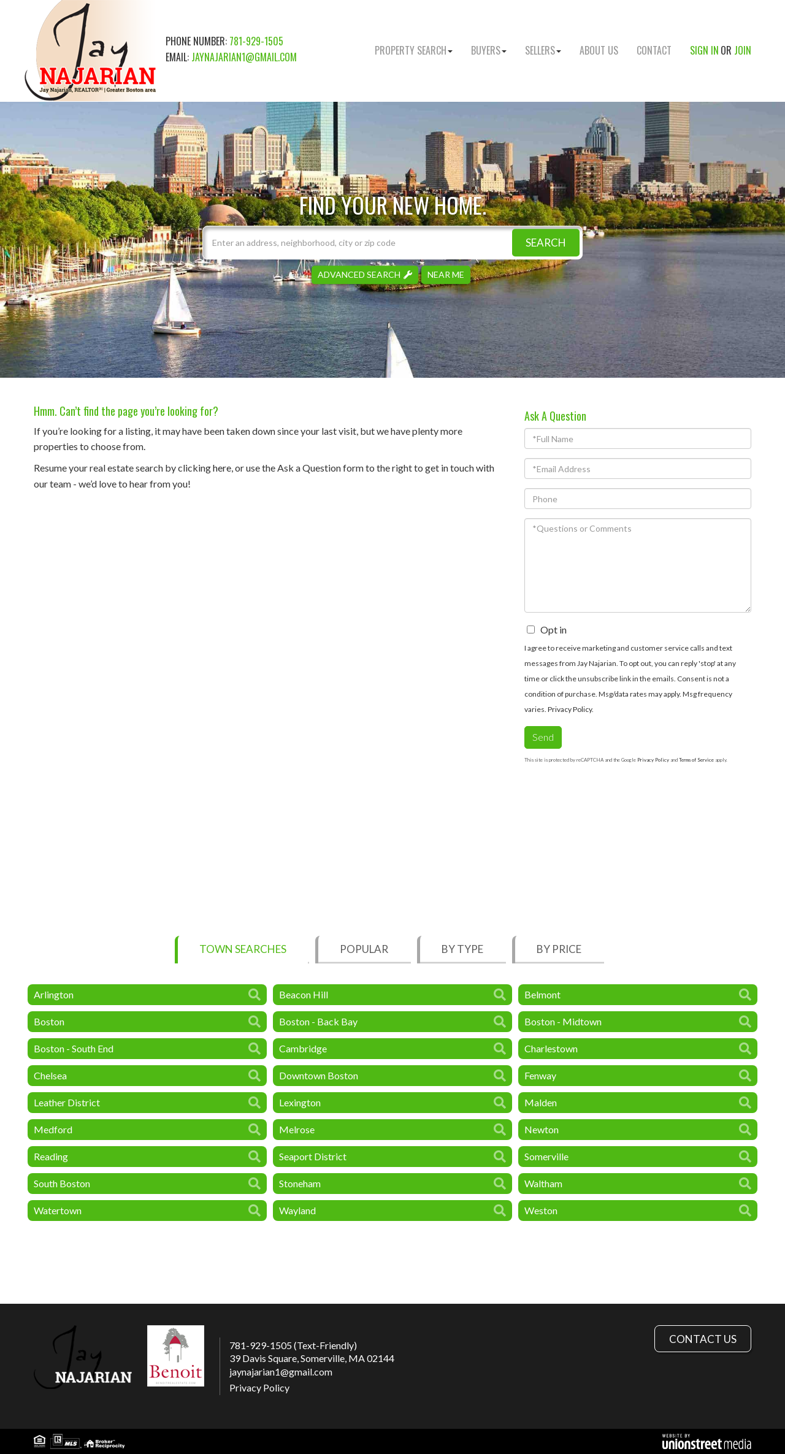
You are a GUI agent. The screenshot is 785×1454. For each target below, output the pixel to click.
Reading (51, 1156)
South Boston (62, 1183)
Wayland (297, 1210)
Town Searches (242, 949)
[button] (546, 242)
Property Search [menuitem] (414, 50)
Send (543, 737)
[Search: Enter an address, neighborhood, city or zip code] (392, 242)
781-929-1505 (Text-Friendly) (293, 1345)
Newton (541, 1129)
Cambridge (303, 1048)
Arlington (54, 994)
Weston (540, 1210)
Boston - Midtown (563, 1021)
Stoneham (300, 1183)
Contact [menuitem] (654, 50)
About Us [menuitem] (599, 50)
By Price (559, 949)
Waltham (543, 1183)
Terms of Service (696, 760)
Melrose (297, 1129)
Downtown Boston (318, 1075)
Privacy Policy (570, 709)
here (222, 467)
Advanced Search (359, 274)
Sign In (704, 50)
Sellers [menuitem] (543, 50)
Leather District (67, 1102)
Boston (49, 1021)
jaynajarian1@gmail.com (244, 57)
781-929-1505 (256, 41)
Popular (364, 949)
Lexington (300, 1102)
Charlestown (551, 1048)
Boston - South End (73, 1048)
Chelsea (50, 1075)
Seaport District (313, 1156)
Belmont (542, 994)
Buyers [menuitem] (489, 50)
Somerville (546, 1156)
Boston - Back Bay (318, 1021)
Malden (540, 1102)
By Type (462, 949)
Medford (53, 1129)
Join (742, 50)
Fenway (540, 1075)
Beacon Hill (303, 994)
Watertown (58, 1210)
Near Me (445, 274)
